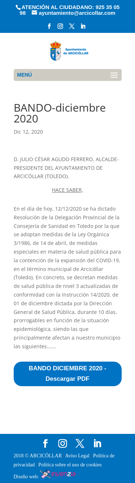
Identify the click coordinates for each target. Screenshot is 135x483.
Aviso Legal (78, 455)
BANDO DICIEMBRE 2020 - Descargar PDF (67, 373)
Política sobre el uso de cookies (70, 464)
